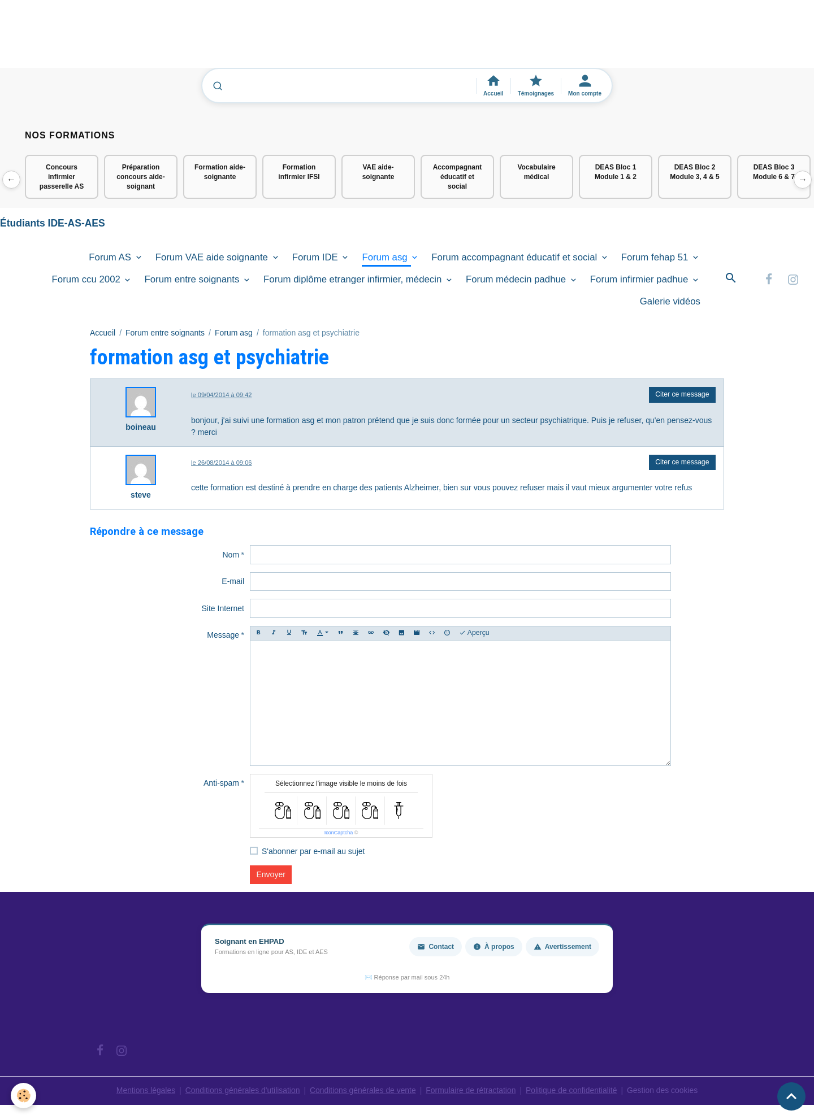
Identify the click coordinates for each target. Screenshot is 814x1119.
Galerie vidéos (670, 302)
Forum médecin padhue (517, 280)
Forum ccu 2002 (87, 280)
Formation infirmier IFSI (298, 172)
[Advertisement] (206, 39)
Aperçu (474, 633)
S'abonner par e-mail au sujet (313, 851)
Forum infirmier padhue (640, 280)
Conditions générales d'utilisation (241, 1090)
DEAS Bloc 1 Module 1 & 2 (616, 172)
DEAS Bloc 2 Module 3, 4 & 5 (694, 172)
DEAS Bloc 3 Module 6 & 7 (774, 172)
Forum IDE (316, 257)
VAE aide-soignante (378, 172)
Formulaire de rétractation (471, 1090)
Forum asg (386, 257)
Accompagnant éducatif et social (457, 176)
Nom (230, 554)
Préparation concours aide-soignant (140, 176)
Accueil (102, 333)
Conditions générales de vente (362, 1090)
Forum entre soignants (193, 280)
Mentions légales (144, 1090)
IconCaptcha (338, 833)
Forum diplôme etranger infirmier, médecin (353, 280)
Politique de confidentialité (572, 1090)
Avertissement (562, 947)
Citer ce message (682, 395)
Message (223, 635)
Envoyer (271, 874)
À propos (493, 947)
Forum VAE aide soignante (213, 257)
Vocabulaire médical (536, 172)
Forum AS (111, 257)
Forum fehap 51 (656, 257)
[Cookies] (24, 1095)
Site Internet (223, 608)
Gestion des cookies (664, 1090)
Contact (435, 947)
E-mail (233, 581)
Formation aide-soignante (219, 172)
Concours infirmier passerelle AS (62, 176)
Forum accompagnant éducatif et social (515, 257)
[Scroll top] (791, 1096)
